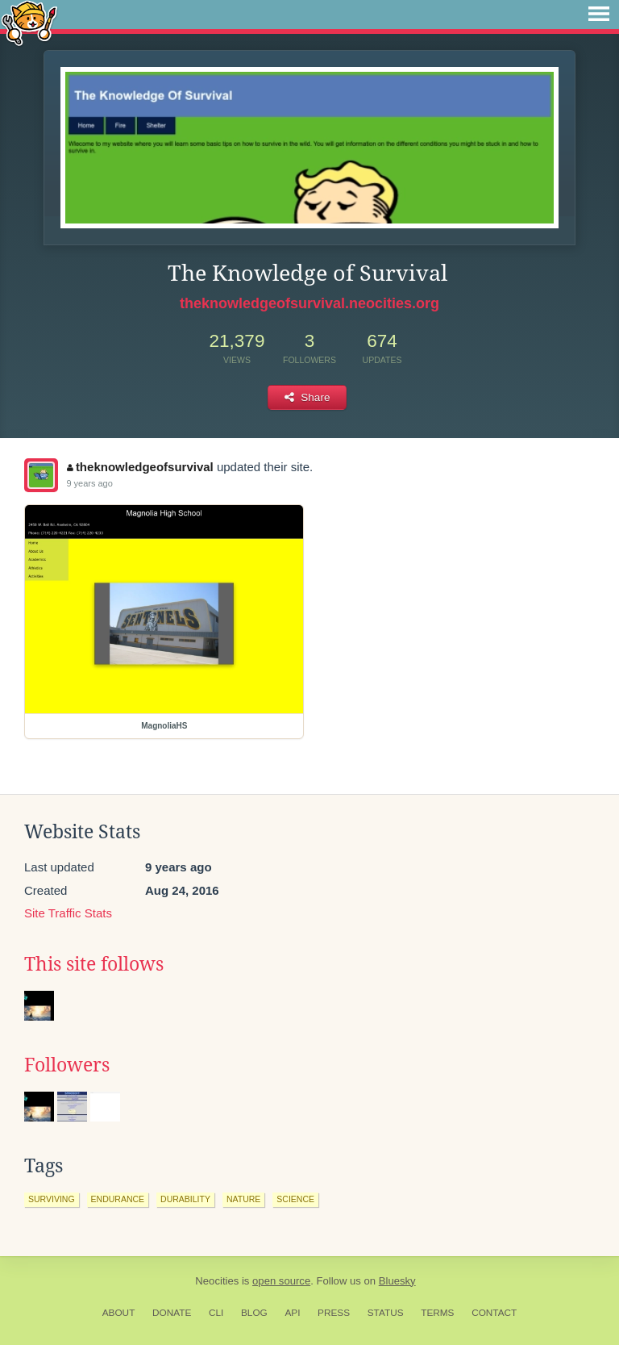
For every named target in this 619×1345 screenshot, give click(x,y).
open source (281, 1281)
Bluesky (397, 1281)
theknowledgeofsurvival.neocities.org (309, 303)
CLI (216, 1312)
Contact (494, 1312)
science (295, 1199)
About (118, 1312)
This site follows (94, 964)
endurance (118, 1199)
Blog (254, 1312)
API (292, 1312)
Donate (171, 1312)
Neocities (217, 1281)
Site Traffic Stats (68, 913)
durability (185, 1199)
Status (386, 1312)
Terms (437, 1312)
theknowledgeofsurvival (140, 467)
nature (243, 1199)
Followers (67, 1065)
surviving (51, 1199)
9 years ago (89, 483)
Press (334, 1312)
